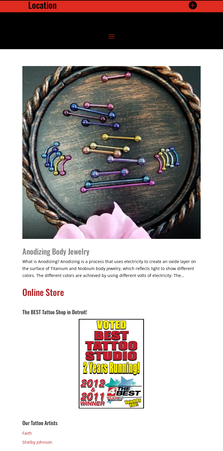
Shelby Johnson (37, 442)
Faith (27, 433)
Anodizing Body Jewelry (55, 251)
